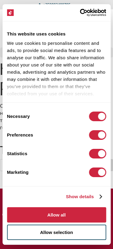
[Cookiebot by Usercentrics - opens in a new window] (80, 13)
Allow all (56, 214)
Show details (80, 196)
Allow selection (56, 232)
